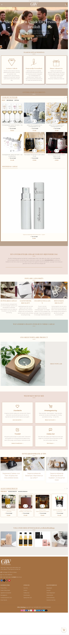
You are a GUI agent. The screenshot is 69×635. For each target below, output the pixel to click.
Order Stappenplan (51, 596)
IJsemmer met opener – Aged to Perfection (59, 513)
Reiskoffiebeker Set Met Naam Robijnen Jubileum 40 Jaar (56, 155)
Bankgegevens (4, 598)
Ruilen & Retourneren (5, 593)
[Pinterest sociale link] (9, 584)
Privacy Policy (4, 591)
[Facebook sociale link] (2, 584)
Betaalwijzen (49, 591)
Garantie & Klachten (51, 603)
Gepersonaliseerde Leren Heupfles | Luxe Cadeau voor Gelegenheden (25, 514)
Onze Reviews (27, 598)
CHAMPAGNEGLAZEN (42, 302)
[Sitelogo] (34, 4)
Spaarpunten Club (28, 601)
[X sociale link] (4, 584)
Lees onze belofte (17, 420)
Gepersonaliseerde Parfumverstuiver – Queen (34, 234)
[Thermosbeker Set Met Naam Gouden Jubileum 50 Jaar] (34, 142)
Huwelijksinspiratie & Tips (6, 601)
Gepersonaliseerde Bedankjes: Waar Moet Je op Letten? (34, 479)
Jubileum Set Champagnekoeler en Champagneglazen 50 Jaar (56, 125)
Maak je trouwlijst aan (17, 446)
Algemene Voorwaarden (6, 596)
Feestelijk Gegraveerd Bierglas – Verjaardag (8, 513)
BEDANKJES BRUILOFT (59, 302)
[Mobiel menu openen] (1, 4)
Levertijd (48, 593)
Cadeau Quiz (26, 596)
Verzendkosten (50, 598)
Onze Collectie (4, 603)
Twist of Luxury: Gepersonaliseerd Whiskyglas (42, 514)
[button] (11, 121)
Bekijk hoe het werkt (50, 420)
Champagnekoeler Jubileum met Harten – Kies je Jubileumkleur (12, 155)
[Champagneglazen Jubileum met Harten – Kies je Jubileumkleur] (12, 113)
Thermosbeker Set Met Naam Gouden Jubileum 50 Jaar (34, 155)
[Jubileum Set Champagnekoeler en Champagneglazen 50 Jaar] (56, 113)
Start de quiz (50, 446)
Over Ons (26, 591)
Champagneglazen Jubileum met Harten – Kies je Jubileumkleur (12, 125)
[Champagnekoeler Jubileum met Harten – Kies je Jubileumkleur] (12, 142)
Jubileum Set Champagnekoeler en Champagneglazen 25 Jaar (34, 125)
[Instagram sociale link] (7, 584)
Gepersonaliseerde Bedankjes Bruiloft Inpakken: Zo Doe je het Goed (57, 480)
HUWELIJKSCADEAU (9, 301)
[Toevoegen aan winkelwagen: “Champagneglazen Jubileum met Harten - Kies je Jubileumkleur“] (56, 142)
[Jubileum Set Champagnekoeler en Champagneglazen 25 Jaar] (34, 113)
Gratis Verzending (50, 601)
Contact (25, 593)
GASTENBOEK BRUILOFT (25, 302)
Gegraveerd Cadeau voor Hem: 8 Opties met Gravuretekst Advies (11, 479)
